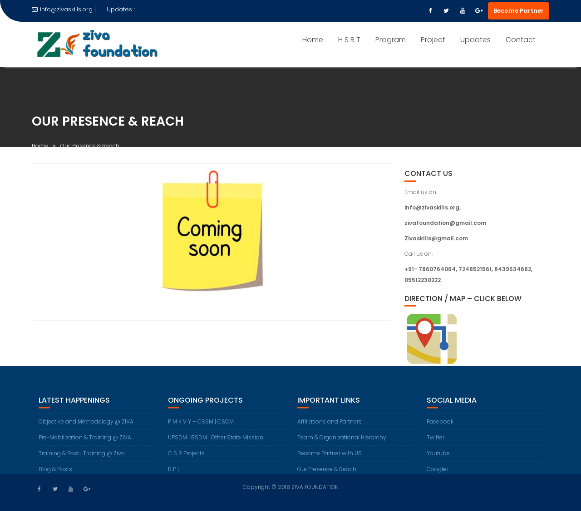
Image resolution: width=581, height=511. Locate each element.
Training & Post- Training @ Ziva (82, 457)
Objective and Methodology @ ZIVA (86, 425)
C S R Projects (186, 457)
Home (312, 39)
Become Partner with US (329, 457)
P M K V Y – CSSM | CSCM (201, 425)
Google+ (438, 473)
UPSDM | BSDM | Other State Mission (215, 441)
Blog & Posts (55, 473)
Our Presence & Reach (326, 473)
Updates (475, 39)
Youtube (438, 457)
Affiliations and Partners (329, 425)
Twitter (435, 441)
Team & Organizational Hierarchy (341, 441)
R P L (174, 473)
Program (390, 39)
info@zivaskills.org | (64, 9)
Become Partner (518, 10)
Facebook (440, 425)
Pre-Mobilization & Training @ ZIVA (85, 441)
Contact (521, 39)
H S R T (349, 39)
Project (433, 39)
